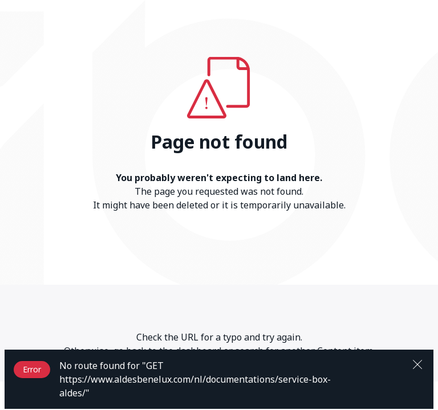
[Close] (417, 363)
